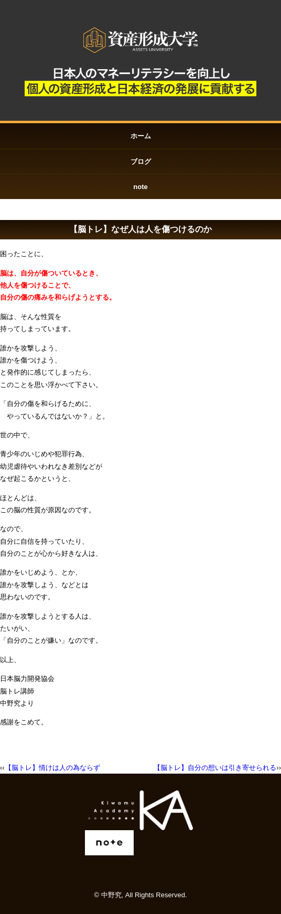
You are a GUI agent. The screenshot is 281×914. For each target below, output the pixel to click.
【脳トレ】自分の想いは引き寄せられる (215, 768)
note (140, 187)
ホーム (141, 136)
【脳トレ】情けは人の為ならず (52, 768)
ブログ (141, 162)
